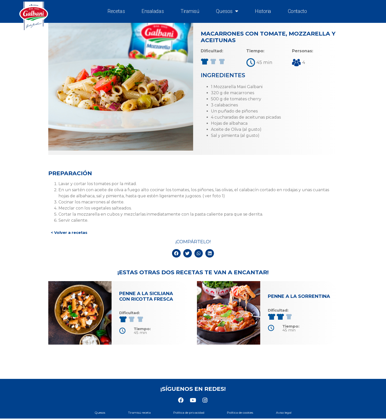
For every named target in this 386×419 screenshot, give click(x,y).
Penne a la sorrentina (299, 296)
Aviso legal (289, 412)
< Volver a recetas (69, 232)
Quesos (227, 11)
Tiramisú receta (136, 412)
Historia (263, 11)
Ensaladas (153, 11)
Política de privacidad (188, 412)
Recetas (116, 11)
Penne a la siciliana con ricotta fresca (146, 296)
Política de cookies (243, 412)
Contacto (297, 11)
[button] (176, 253)
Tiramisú (189, 11)
